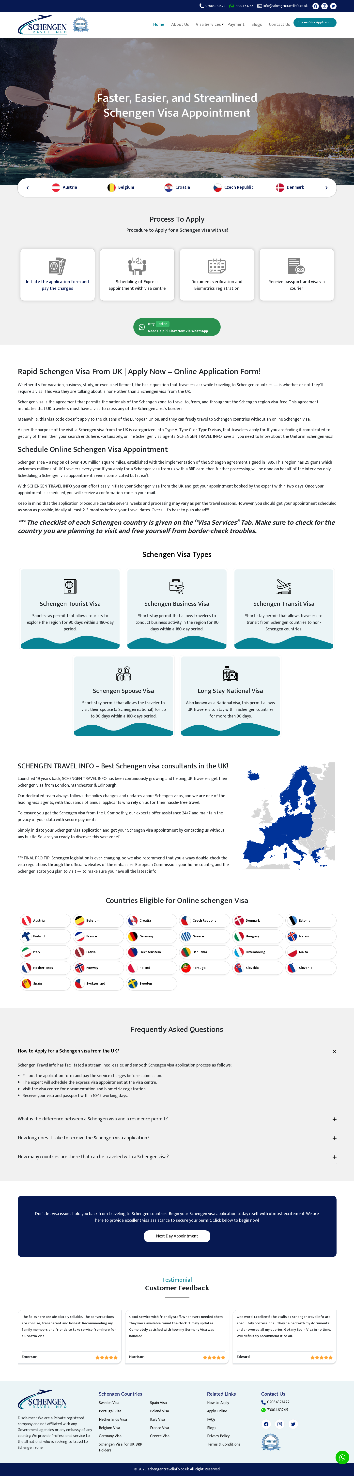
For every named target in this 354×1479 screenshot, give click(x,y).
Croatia (145, 923)
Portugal (199, 971)
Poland (144, 971)
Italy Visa (157, 1423)
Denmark (253, 923)
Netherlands (43, 971)
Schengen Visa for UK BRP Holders (120, 1451)
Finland (39, 939)
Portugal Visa (110, 1414)
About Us (175, 24)
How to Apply (218, 1406)
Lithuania (200, 955)
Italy (36, 955)
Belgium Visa (109, 1431)
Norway (92, 971)
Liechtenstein (150, 955)
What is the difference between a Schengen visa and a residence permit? (93, 1122)
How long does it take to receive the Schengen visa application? (83, 1141)
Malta (303, 955)
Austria (39, 923)
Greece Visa (159, 1439)
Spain (37, 986)
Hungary (252, 939)
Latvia (90, 955)
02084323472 (203, 6)
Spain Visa (158, 1406)
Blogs (251, 24)
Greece (198, 939)
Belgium (92, 923)
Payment (230, 24)
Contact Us (273, 24)
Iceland (304, 939)
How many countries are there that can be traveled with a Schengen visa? (93, 1160)
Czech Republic (204, 923)
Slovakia (252, 971)
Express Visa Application (312, 22)
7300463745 (234, 6)
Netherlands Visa (113, 1423)
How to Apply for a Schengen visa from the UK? (68, 1054)
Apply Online (217, 1414)
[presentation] (27, 187)
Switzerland (95, 986)
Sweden (145, 986)
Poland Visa (159, 1414)
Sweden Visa (109, 1406)
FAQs (211, 1423)
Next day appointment (177, 1239)
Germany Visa (110, 1439)
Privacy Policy (218, 1439)
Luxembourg (255, 955)
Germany (146, 939)
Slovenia (305, 971)
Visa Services (203, 24)
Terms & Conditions (223, 1448)
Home (154, 24)
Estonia (304, 923)
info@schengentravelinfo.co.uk (279, 6)
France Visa (159, 1431)
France (91, 939)
